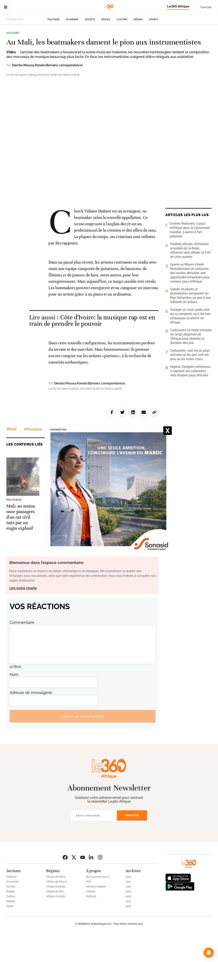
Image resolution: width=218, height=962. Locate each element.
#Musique (33, 456)
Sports (153, 46)
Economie (72, 46)
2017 (128, 928)
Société (90, 46)
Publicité (91, 923)
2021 (128, 908)
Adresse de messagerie (31, 719)
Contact (90, 918)
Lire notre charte (23, 615)
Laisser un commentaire (83, 743)
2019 (128, 918)
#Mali (11, 456)
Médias (138, 46)
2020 (128, 913)
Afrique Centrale (55, 913)
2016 (128, 933)
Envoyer (132, 842)
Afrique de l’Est (55, 918)
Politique (53, 46)
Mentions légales (96, 913)
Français (206, 7)
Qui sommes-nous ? (98, 903)
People (105, 46)
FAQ (88, 908)
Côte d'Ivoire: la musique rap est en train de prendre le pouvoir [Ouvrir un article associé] (92, 347)
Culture (122, 46)
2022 (128, 903)
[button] (209, 953)
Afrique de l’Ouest (56, 908)
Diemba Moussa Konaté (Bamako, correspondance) (47, 92)
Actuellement (14, 46)
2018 (128, 923)
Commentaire (22, 649)
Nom (14, 701)
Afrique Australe (55, 923)
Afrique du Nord (55, 903)
